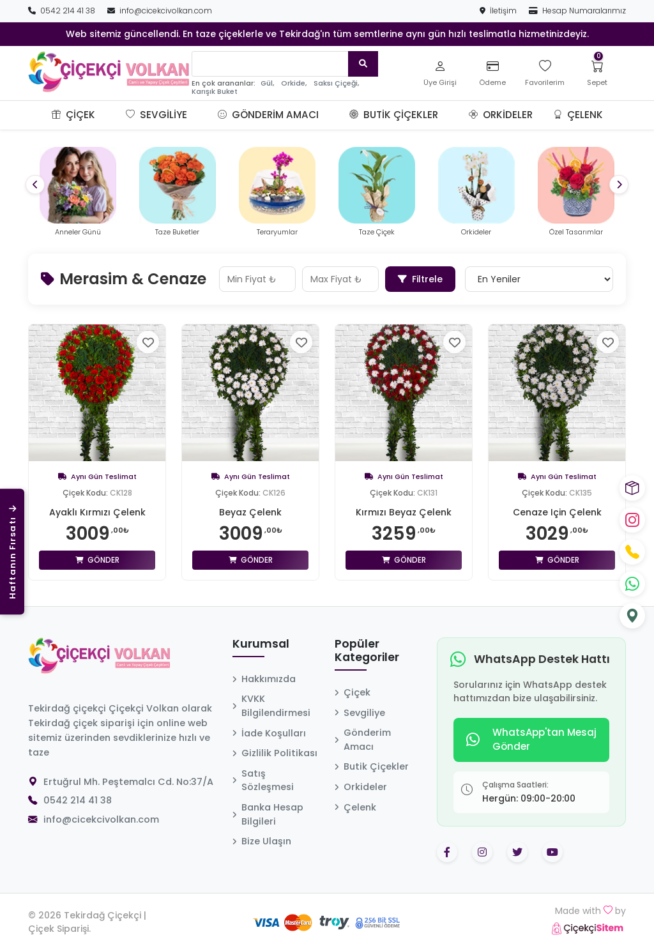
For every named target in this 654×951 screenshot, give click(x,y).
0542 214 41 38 (62, 10)
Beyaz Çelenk (250, 512)
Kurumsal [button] (260, 644)
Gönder (97, 559)
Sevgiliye (156, 114)
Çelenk (578, 114)
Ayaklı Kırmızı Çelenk (97, 512)
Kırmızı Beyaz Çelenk (404, 512)
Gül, (267, 83)
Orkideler (501, 114)
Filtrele (420, 279)
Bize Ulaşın (261, 841)
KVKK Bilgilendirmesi (271, 705)
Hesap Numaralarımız (577, 10)
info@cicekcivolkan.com (159, 10)
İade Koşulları (269, 733)
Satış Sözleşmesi (263, 780)
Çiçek (73, 114)
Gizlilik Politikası (274, 753)
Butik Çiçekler (393, 114)
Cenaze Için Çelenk (557, 512)
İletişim (499, 10)
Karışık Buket (215, 91)
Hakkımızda (264, 679)
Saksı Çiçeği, (336, 83)
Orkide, (294, 83)
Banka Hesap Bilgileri (267, 814)
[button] (110, 115)
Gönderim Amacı (268, 114)
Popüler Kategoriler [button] (367, 651)
